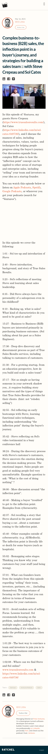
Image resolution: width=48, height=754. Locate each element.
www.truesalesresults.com (17, 670)
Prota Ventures (39, 719)
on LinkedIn (35, 728)
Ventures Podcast (26, 688)
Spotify (36, 187)
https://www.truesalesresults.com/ (23, 122)
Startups (13, 688)
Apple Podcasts (22, 187)
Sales (39, 688)
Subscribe (20, 27)
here (26, 731)
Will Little (20, 21)
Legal (41, 750)
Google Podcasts (12, 191)
